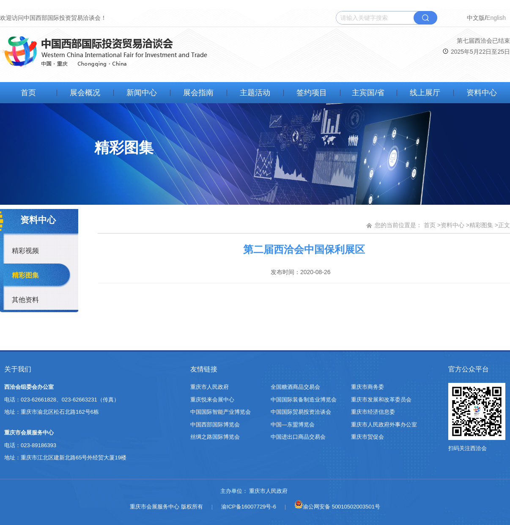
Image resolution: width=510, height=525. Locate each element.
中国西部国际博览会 (215, 424)
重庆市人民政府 (209, 387)
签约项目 (311, 92)
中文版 (476, 17)
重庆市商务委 (367, 387)
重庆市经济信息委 (373, 412)
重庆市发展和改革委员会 (381, 399)
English (496, 17)
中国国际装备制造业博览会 (304, 399)
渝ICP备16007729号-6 (248, 506)
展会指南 (198, 92)
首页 (28, 92)
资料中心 (481, 92)
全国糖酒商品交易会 (295, 387)
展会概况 (85, 92)
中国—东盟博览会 (293, 424)
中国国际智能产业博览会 (220, 412)
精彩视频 (25, 250)
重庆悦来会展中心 (212, 399)
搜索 (425, 18)
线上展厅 (425, 92)
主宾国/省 (368, 92)
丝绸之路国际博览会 (215, 437)
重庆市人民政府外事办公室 (384, 424)
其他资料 (25, 299)
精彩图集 (25, 275)
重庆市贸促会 (367, 437)
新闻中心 (141, 92)
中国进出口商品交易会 (298, 437)
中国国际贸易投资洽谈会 (301, 412)
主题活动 (255, 92)
